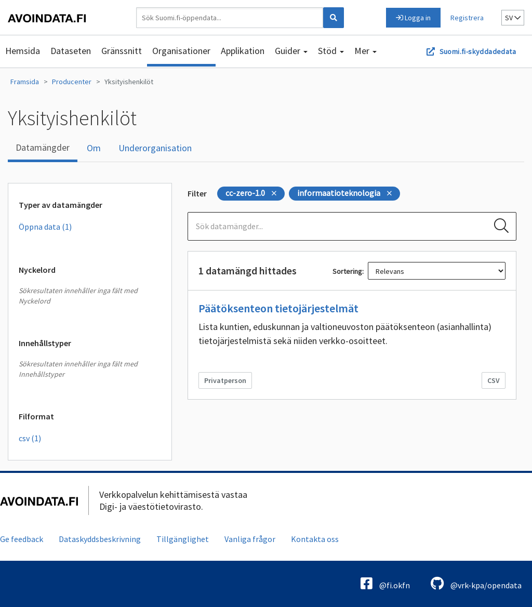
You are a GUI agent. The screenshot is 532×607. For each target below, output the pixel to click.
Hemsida (22, 51)
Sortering (347, 271)
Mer (365, 51)
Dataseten (70, 51)
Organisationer (181, 51)
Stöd (331, 51)
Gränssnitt (121, 51)
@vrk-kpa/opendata (476, 583)
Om (94, 148)
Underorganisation (155, 148)
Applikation (242, 51)
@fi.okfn (385, 583)
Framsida (24, 81)
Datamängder (43, 147)
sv (513, 17)
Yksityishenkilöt (128, 81)
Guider (291, 51)
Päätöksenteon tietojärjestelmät (278, 308)
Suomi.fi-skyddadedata (478, 51)
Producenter (71, 81)
